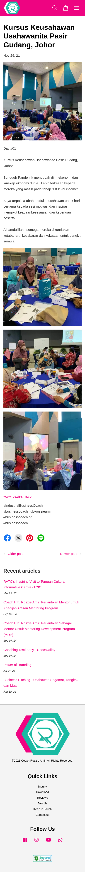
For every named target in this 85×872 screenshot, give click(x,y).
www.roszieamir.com (18, 496)
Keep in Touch (42, 809)
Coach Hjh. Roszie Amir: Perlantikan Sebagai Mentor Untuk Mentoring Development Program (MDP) (39, 629)
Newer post (68, 554)
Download (42, 792)
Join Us (42, 803)
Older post (15, 554)
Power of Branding (17, 665)
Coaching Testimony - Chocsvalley (29, 650)
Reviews (42, 797)
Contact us (42, 814)
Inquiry (42, 786)
